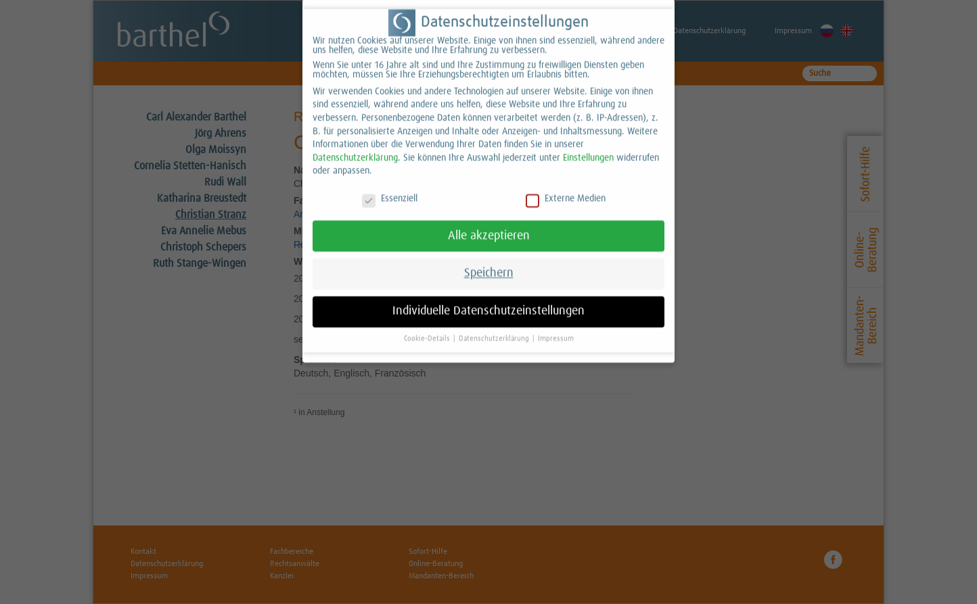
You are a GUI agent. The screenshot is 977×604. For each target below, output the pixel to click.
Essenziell (389, 189)
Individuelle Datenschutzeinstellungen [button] (488, 302)
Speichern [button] (489, 264)
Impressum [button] (556, 329)
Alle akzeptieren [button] (489, 226)
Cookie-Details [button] (428, 329)
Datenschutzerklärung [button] (495, 329)
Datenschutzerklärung (355, 148)
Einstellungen (588, 148)
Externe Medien (566, 189)
